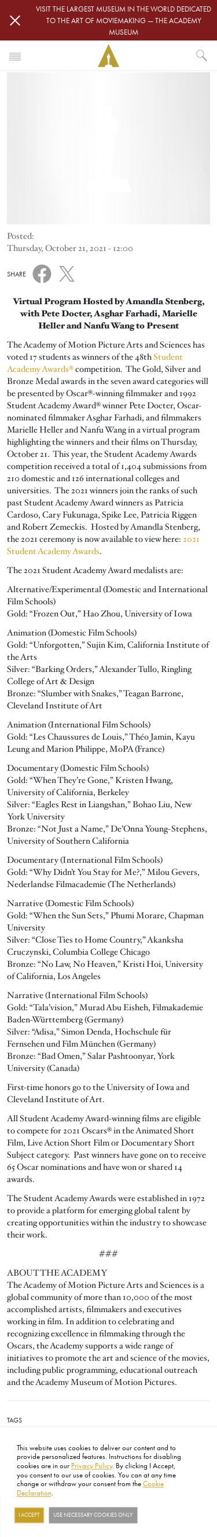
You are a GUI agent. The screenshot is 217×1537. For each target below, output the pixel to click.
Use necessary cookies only (93, 1515)
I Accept (29, 1515)
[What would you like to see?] (202, 55)
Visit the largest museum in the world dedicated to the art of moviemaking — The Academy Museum (123, 20)
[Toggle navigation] (15, 55)
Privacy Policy (91, 1465)
